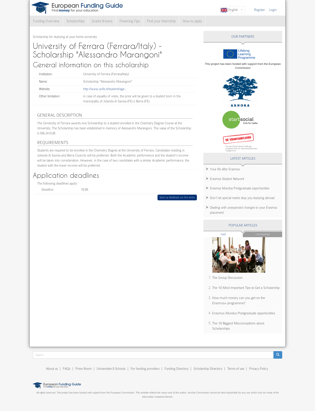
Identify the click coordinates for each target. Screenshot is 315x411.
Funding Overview (46, 21)
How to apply (192, 21)
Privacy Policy (258, 368)
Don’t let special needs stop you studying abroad (242, 198)
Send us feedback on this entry (177, 197)
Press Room (83, 368)
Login (273, 10)
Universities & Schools (111, 368)
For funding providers (145, 368)
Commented (263, 234)
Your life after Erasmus (225, 169)
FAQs (66, 368)
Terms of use (235, 368)
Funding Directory (176, 368)
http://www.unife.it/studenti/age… (105, 89)
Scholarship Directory (208, 368)
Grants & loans (102, 21)
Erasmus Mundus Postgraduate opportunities (239, 188)
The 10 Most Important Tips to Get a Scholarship (246, 288)
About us (52, 368)
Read (230, 234)
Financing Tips (129, 21)
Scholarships (75, 21)
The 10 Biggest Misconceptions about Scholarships (238, 326)
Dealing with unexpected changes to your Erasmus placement (243, 210)
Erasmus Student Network (227, 179)
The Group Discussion (227, 278)
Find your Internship (161, 21)
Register (259, 10)
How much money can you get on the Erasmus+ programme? (238, 300)
